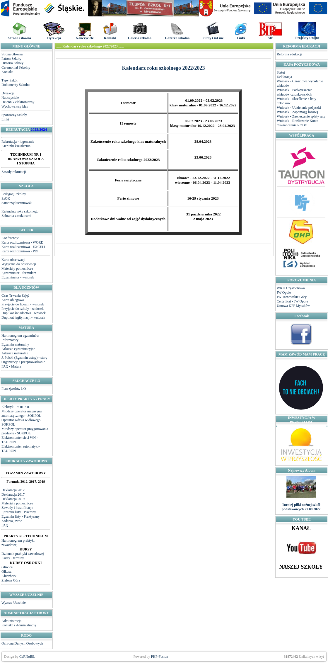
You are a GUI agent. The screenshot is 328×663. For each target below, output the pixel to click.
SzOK (5, 198)
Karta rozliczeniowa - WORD (22, 242)
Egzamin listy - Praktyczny (20, 516)
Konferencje (10, 238)
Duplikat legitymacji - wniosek (23, 317)
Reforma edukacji (289, 54)
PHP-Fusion (159, 656)
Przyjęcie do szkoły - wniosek (22, 309)
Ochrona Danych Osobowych (22, 643)
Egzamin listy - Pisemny (18, 512)
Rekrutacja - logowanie (17, 142)
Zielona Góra (10, 580)
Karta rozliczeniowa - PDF (20, 251)
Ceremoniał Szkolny (15, 67)
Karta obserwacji (13, 260)
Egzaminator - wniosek (17, 277)
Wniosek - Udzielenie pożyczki (299, 108)
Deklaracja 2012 (13, 490)
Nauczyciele (10, 98)
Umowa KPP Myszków (293, 306)
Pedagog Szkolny (13, 194)
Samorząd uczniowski (17, 203)
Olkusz (6, 572)
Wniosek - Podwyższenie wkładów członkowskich (294, 92)
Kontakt (7, 72)
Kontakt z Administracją (18, 625)
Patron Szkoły (11, 59)
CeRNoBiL (27, 656)
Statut (281, 72)
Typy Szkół (9, 80)
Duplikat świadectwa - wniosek (23, 313)
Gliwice (7, 567)
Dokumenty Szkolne (15, 85)
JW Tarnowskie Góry (292, 297)
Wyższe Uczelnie (13, 603)
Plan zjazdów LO (13, 389)
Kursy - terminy (12, 558)
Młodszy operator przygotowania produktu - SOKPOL (24, 431)
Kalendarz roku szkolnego (19, 211)
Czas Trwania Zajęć (15, 295)
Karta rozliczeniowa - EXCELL (23, 247)
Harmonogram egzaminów (20, 336)
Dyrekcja (7, 93)
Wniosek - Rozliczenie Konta (297, 121)
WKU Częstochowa (291, 288)
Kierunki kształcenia (15, 146)
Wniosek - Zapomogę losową (297, 112)
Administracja (11, 621)
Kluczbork (8, 576)
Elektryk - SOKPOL (15, 407)
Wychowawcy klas (14, 106)
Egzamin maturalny (15, 344)
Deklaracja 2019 (13, 499)
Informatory (9, 340)
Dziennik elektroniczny (17, 102)
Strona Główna (12, 54)
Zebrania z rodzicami (16, 216)
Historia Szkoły (12, 63)
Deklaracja (284, 77)
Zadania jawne (11, 521)
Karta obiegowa (12, 300)
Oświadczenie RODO (292, 125)
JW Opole (284, 292)
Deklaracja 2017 (13, 494)
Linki (5, 119)
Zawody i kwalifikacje (17, 508)
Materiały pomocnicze (17, 268)
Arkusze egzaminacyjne (18, 349)
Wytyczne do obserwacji (18, 264)
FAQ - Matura (11, 366)
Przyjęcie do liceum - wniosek (22, 304)
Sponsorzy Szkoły (14, 115)
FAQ (4, 525)
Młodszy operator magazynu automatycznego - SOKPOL (21, 413)
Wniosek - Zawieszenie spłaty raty (301, 116)
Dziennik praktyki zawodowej (22, 554)
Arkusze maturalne (14, 353)
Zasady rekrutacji (13, 172)
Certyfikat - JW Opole (292, 301)
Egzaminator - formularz (18, 273)
